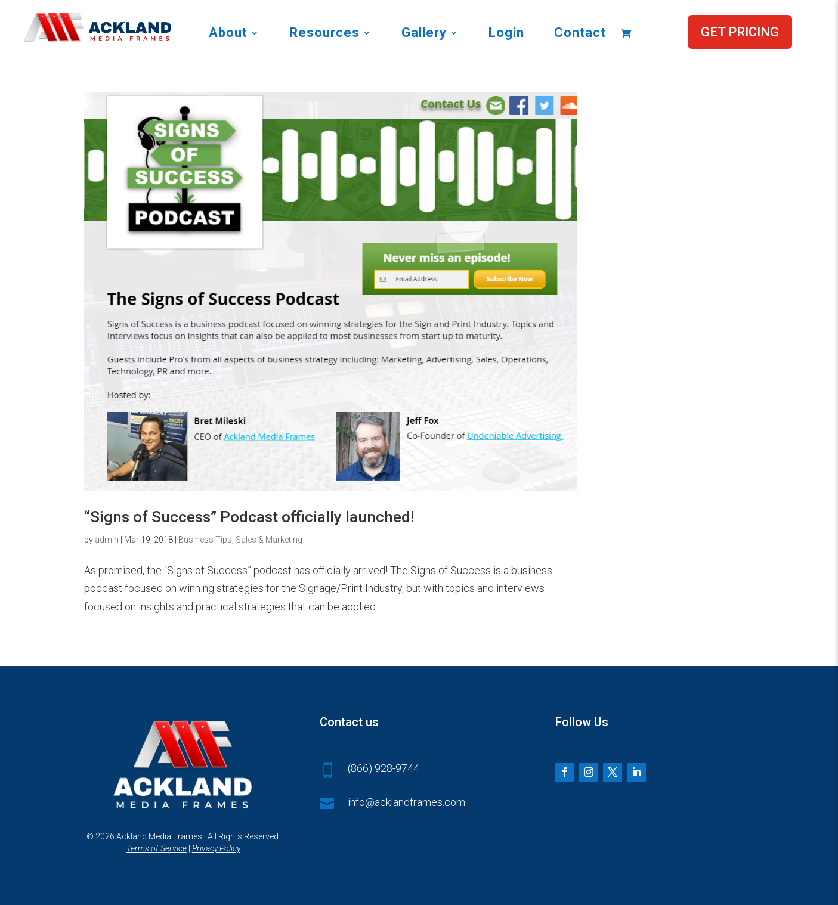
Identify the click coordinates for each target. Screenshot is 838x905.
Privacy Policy (216, 848)
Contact (580, 34)
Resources (324, 34)
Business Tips (205, 539)
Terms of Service (156, 848)
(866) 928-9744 (383, 768)
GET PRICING (740, 31)
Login (506, 34)
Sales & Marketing (269, 539)
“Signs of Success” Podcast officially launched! (249, 517)
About (228, 34)
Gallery (424, 34)
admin (107, 539)
